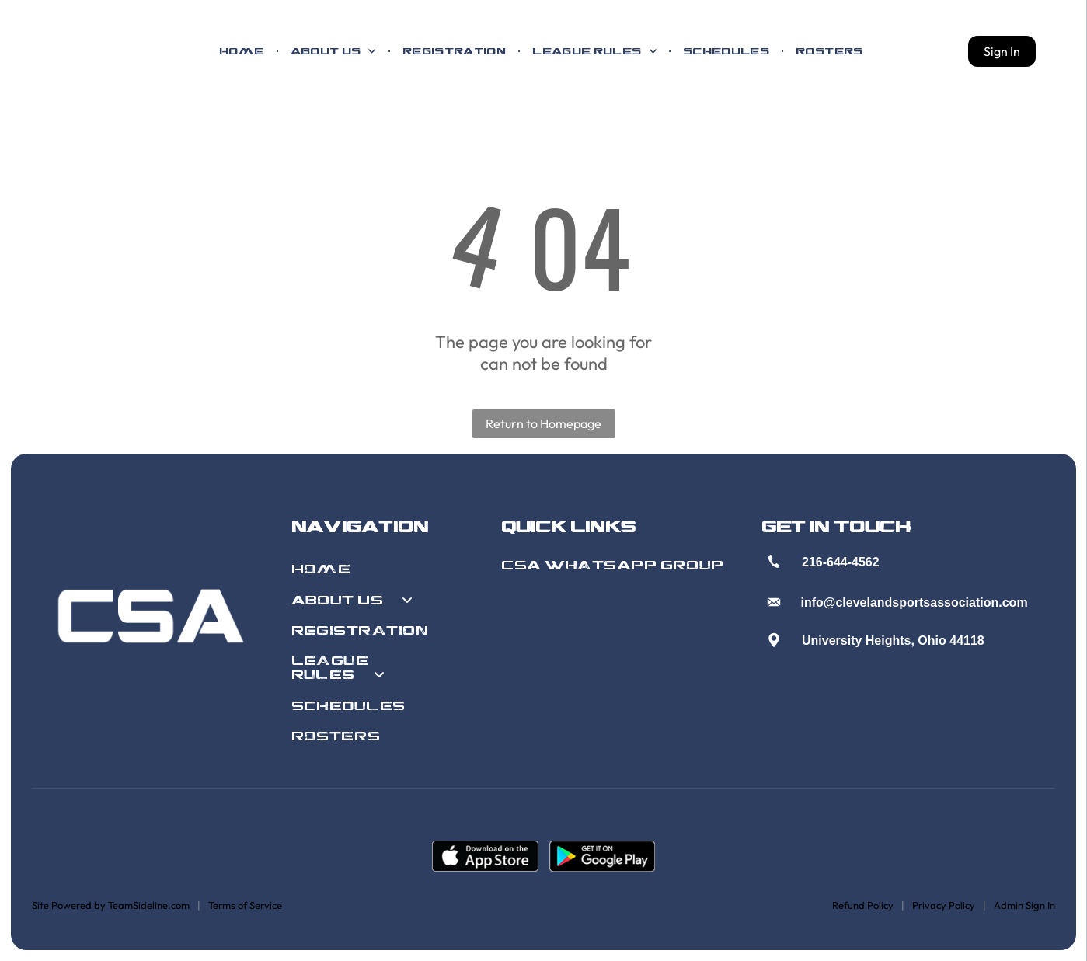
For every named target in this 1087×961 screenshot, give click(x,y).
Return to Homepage (543, 423)
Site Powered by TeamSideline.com (111, 905)
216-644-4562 (841, 562)
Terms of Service (245, 905)
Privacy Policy (943, 905)
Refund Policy (863, 905)
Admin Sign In (1024, 905)
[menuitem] (242, 51)
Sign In (1002, 51)
